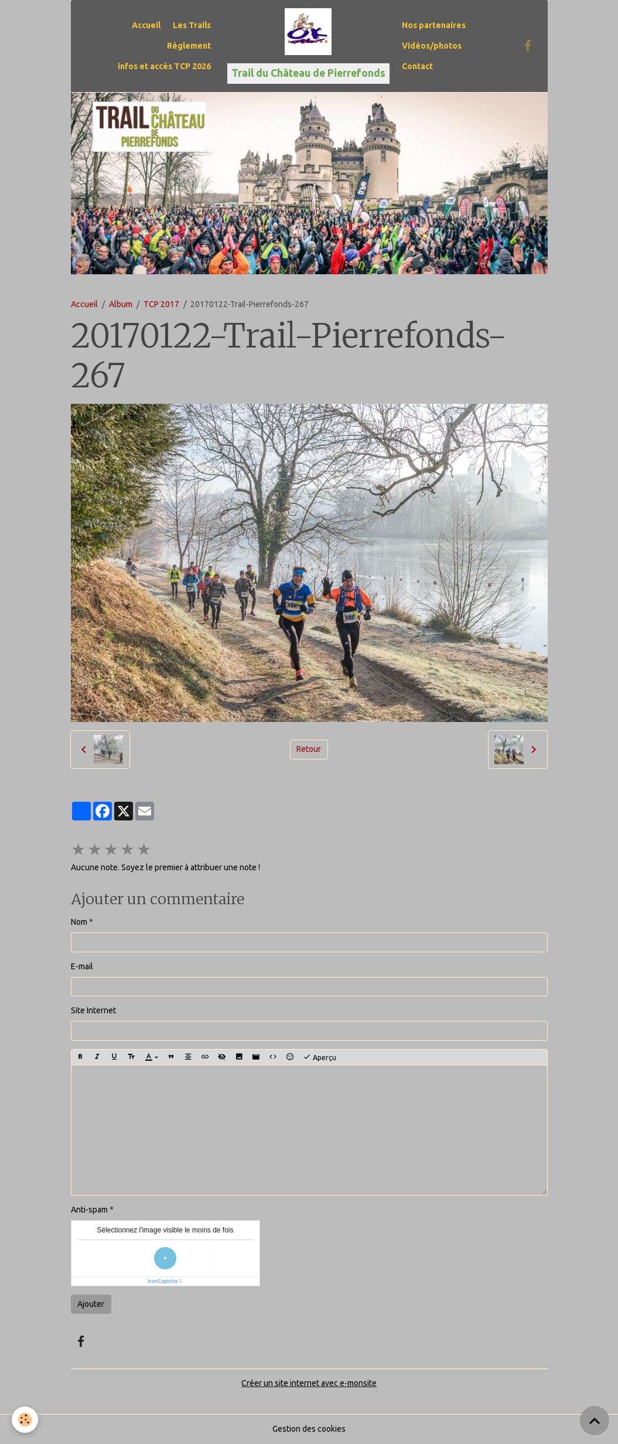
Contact (417, 66)
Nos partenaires (434, 25)
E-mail (82, 966)
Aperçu (319, 1057)
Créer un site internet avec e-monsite (309, 1383)
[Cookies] (25, 1419)
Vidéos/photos (432, 45)
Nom (79, 922)
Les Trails (192, 25)
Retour (308, 749)
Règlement (189, 45)
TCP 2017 (161, 304)
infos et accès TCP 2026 (164, 66)
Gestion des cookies (309, 1428)
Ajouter (90, 1304)
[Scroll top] (594, 1420)
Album (120, 304)
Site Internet (93, 1010)
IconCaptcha (162, 1281)
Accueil (146, 25)
